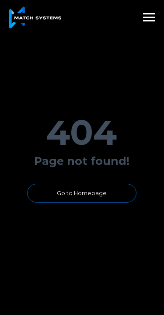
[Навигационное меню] (149, 17)
